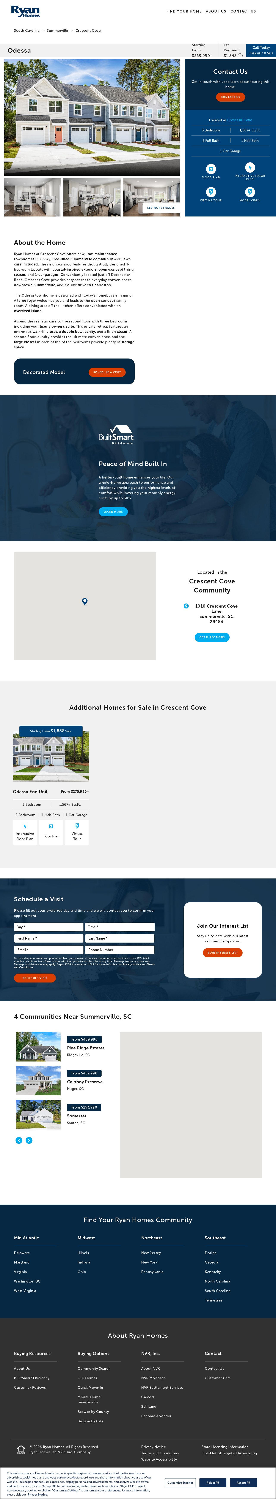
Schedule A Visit (107, 372)
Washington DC (27, 1281)
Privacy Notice (132, 964)
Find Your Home (184, 11)
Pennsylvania (152, 1272)
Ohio (82, 1272)
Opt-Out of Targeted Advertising (229, 1453)
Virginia (20, 1272)
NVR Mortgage (153, 1378)
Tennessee (214, 1300)
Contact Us (243, 11)
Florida (210, 1253)
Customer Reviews (30, 1387)
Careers (147, 1397)
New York (149, 1262)
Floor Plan (211, 177)
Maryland (22, 1262)
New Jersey (151, 1253)
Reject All (213, 1482)
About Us (216, 11)
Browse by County (93, 1412)
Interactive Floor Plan (250, 177)
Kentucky (213, 1272)
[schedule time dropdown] (120, 927)
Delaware (22, 1253)
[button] (185, 1102)
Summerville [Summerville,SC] (57, 30)
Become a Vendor (156, 1416)
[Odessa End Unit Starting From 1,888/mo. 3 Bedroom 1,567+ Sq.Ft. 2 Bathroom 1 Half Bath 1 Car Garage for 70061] (51, 731)
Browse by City (90, 1421)
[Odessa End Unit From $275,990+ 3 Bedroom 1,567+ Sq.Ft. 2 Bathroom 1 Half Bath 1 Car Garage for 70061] (51, 801)
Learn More (113, 511)
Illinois (83, 1253)
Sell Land (149, 1406)
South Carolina (26, 30)
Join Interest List (223, 952)
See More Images (161, 207)
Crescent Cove (88, 30)
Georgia (211, 1262)
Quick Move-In (90, 1387)
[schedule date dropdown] (48, 927)
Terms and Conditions (160, 1453)
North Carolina (217, 1281)
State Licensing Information (225, 1447)
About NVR (150, 1368)
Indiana (84, 1262)
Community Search (94, 1368)
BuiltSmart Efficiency (32, 1378)
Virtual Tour (211, 200)
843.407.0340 (261, 53)
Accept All (243, 1482)
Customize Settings (180, 1482)
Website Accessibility (159, 1459)
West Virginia (25, 1291)
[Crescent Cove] (92, 117)
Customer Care (218, 1378)
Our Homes (87, 1378)
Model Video (250, 200)
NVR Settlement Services (162, 1387)
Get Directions (212, 637)
